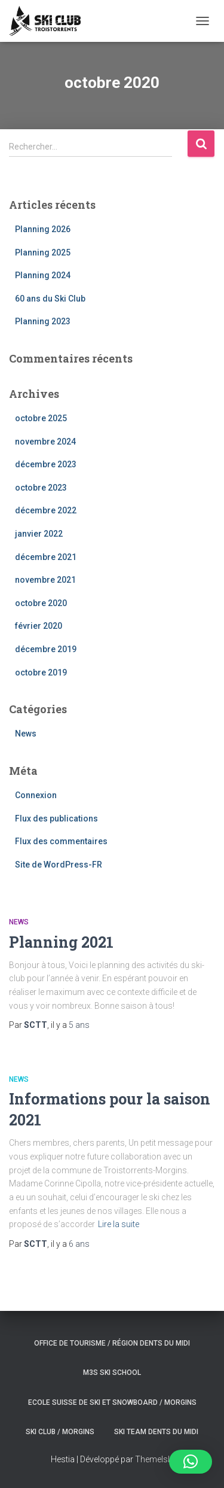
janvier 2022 (39, 533)
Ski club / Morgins (60, 1432)
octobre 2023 (41, 487)
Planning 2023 (42, 321)
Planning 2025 (42, 252)
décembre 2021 (45, 557)
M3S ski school (112, 1372)
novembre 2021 (45, 580)
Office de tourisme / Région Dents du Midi (112, 1343)
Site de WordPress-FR (58, 864)
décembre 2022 (45, 510)
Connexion (36, 795)
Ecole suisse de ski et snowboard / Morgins (112, 1402)
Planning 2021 (61, 942)
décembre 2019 (45, 649)
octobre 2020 (41, 603)
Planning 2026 (42, 229)
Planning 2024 (42, 275)
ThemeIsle (154, 1459)
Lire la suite (118, 1224)
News (25, 733)
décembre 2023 (45, 464)
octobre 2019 (41, 672)
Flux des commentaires (61, 841)
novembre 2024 (45, 441)
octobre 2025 (41, 418)
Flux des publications (56, 818)
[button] (190, 1462)
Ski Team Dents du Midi (156, 1432)
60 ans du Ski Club (50, 298)
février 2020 (38, 626)
